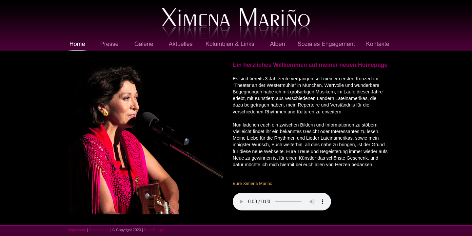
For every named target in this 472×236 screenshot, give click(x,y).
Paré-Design (154, 230)
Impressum (77, 230)
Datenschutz (99, 230)
